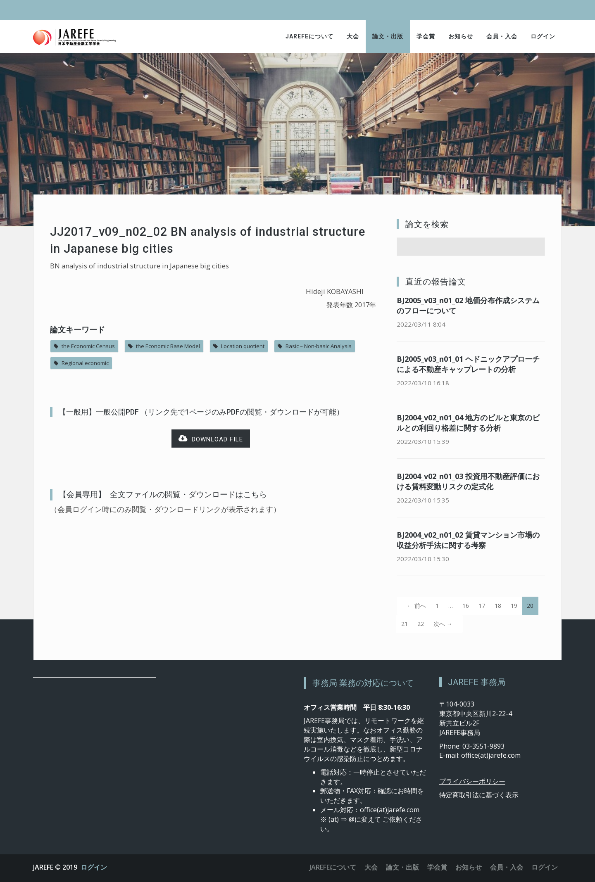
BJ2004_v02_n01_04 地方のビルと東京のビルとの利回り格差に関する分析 (468, 423)
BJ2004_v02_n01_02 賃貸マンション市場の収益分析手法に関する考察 (468, 540)
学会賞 (425, 36)
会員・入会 (501, 36)
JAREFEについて (309, 36)
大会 (353, 36)
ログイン (543, 36)
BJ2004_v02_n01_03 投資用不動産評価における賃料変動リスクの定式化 (468, 481)
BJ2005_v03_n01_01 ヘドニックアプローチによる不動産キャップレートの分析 (468, 364)
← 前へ (416, 605)
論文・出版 (387, 36)
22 (420, 624)
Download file (210, 438)
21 (404, 624)
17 (481, 605)
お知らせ (460, 36)
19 (514, 605)
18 (498, 605)
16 (465, 605)
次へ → (442, 624)
